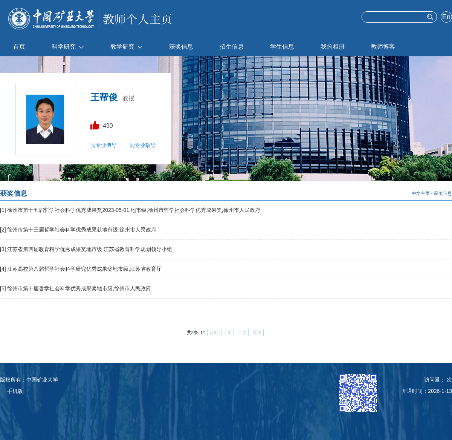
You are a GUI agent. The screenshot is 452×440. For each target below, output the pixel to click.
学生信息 (282, 46)
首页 (19, 46)
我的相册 (333, 46)
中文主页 (421, 193)
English (446, 17)
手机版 (15, 391)
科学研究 (68, 46)
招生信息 (232, 46)
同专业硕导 (143, 145)
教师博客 (383, 46)
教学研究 (126, 46)
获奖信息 (181, 46)
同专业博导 (103, 145)
